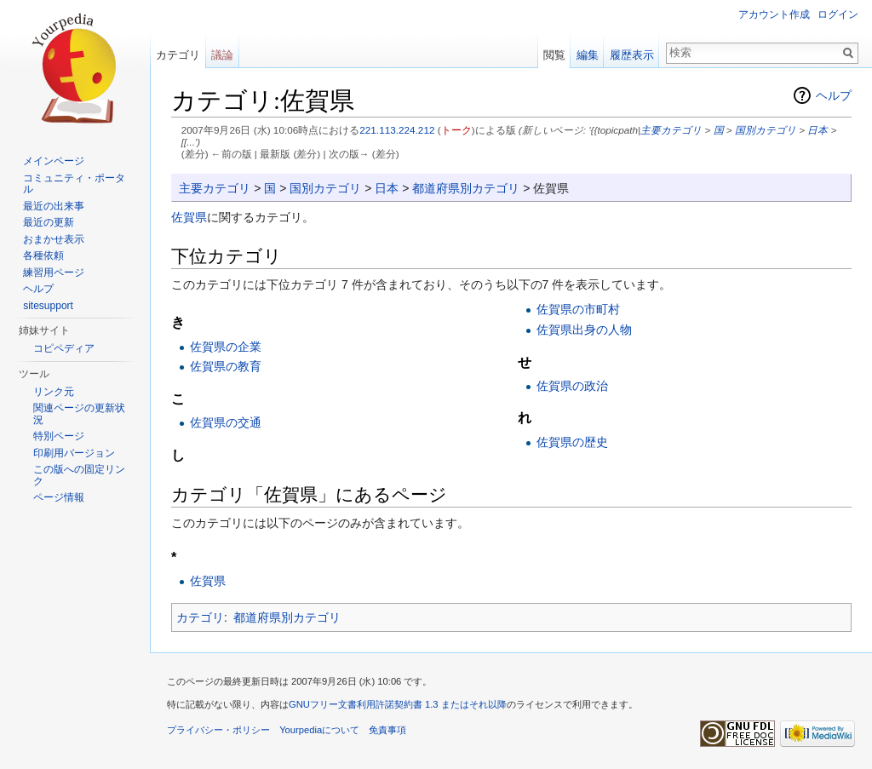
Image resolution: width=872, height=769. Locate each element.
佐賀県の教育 (225, 366)
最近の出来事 (53, 206)
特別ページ (58, 436)
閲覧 (554, 55)
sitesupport (48, 306)
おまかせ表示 (53, 239)
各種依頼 (43, 255)
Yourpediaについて (319, 730)
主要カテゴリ (671, 129)
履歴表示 (632, 55)
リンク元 (53, 392)
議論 (222, 55)
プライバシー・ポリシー (218, 730)
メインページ (53, 161)
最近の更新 (48, 222)
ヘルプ (834, 95)
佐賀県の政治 (572, 386)
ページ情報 (58, 497)
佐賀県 (189, 217)
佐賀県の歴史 (572, 442)
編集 (588, 55)
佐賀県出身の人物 (584, 329)
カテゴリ (200, 617)
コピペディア (64, 348)
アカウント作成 (774, 14)
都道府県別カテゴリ (465, 188)
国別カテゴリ (765, 129)
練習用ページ (53, 272)
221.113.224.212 (396, 129)
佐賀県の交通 (225, 422)
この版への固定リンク (79, 475)
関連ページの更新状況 (79, 414)
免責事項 (387, 730)
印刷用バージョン (74, 453)
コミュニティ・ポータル (74, 184)
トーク (456, 129)
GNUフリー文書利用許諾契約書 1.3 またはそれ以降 (398, 704)
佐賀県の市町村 (578, 309)
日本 (817, 129)
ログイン (838, 14)
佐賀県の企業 (225, 346)
